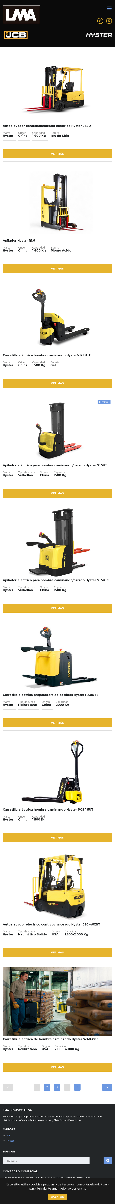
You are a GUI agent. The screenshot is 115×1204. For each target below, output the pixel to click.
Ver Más (57, 154)
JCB (8, 1135)
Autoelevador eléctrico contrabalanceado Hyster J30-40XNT (51, 924)
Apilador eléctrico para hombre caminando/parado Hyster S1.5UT (55, 465)
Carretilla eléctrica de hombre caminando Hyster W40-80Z (51, 1039)
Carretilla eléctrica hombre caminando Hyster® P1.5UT (47, 355)
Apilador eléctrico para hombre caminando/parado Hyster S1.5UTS (56, 580)
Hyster (10, 1140)
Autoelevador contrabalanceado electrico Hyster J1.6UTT (49, 126)
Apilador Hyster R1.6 (19, 240)
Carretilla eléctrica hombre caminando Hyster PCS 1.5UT (48, 809)
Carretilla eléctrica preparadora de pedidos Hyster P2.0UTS (51, 695)
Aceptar (57, 1196)
